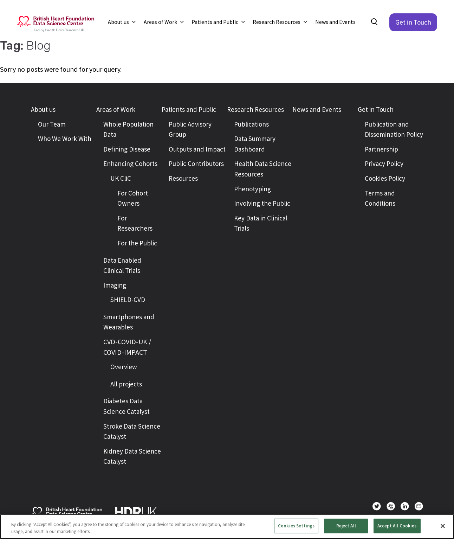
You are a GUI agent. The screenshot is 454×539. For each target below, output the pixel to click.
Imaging (114, 285)
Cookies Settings (296, 526)
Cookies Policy (385, 178)
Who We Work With (64, 138)
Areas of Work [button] (161, 21)
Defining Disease (126, 149)
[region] (227, 526)
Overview (123, 366)
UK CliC (120, 178)
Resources (183, 178)
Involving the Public (262, 203)
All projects (126, 384)
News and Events (335, 21)
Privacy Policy (384, 163)
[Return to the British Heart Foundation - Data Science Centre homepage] (55, 23)
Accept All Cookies (396, 526)
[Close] (442, 526)
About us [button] (119, 21)
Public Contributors (196, 163)
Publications (251, 124)
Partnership (381, 149)
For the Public (137, 243)
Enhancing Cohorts (130, 163)
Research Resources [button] (277, 21)
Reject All (346, 526)
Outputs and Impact (197, 149)
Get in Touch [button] (376, 109)
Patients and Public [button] (215, 21)
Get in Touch (413, 22)
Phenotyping (252, 189)
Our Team (52, 124)
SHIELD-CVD (127, 299)
